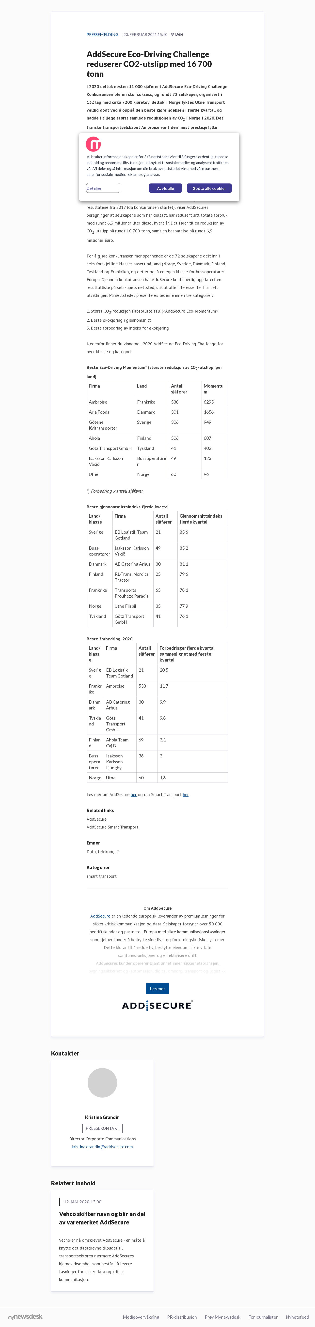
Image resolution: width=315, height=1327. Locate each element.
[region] (159, 167)
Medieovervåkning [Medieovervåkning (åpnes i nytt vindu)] (141, 1317)
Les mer (157, 988)
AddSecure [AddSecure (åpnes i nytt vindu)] (97, 819)
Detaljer (94, 188)
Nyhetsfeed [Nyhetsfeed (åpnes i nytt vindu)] (297, 1317)
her (134, 794)
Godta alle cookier (209, 188)
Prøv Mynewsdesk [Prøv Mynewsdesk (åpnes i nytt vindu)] (222, 1317)
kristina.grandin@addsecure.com (102, 1146)
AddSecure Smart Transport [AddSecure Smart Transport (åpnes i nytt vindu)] (112, 827)
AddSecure (100, 916)
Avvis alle (165, 188)
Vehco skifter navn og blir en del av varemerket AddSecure (102, 1218)
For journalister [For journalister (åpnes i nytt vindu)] (263, 1317)
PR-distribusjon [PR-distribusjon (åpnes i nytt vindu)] (182, 1317)
